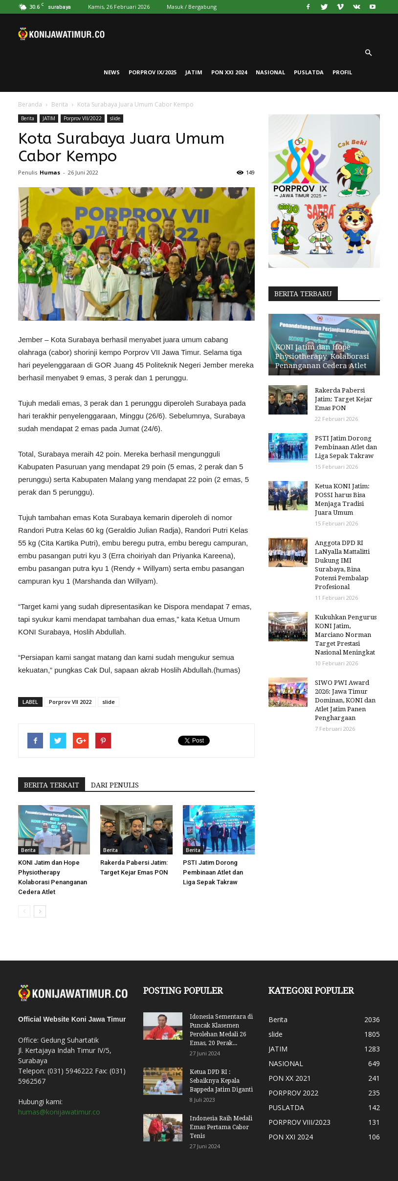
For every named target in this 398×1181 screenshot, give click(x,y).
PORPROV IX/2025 (153, 72)
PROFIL (342, 72)
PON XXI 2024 (229, 72)
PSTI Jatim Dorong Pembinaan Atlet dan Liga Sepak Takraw (213, 872)
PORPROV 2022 (293, 1092)
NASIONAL (270, 72)
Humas (50, 172)
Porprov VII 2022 (70, 701)
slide (115, 118)
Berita (59, 104)
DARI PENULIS (115, 785)
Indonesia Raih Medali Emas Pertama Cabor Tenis (221, 1127)
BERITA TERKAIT (51, 785)
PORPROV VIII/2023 (299, 1122)
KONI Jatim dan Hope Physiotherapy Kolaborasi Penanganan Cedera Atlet (322, 356)
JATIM (193, 72)
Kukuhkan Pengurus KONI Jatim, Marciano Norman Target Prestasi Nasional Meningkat (345, 634)
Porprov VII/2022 (83, 118)
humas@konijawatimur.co (59, 1111)
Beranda (30, 104)
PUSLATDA (309, 72)
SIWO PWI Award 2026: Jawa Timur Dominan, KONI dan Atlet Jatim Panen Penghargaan (345, 700)
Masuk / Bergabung (192, 6)
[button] (368, 53)
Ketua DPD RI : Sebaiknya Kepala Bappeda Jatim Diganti (221, 1081)
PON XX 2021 (289, 1078)
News (112, 72)
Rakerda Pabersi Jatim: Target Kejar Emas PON (344, 399)
